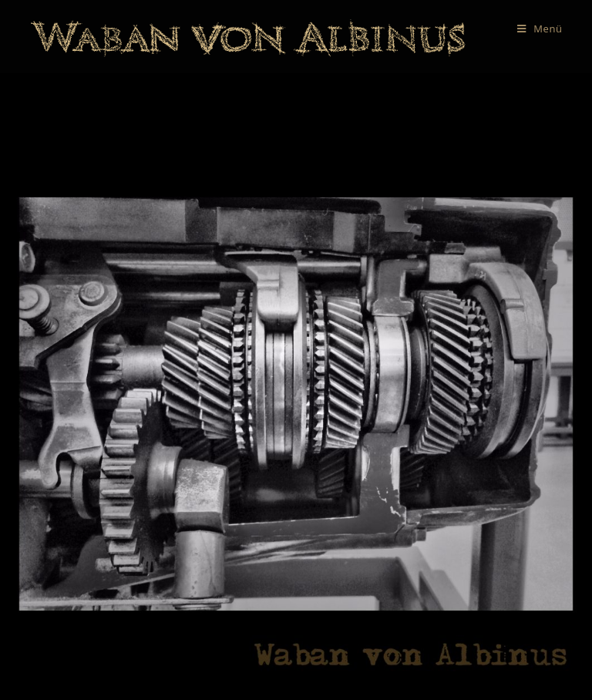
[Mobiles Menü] (540, 28)
